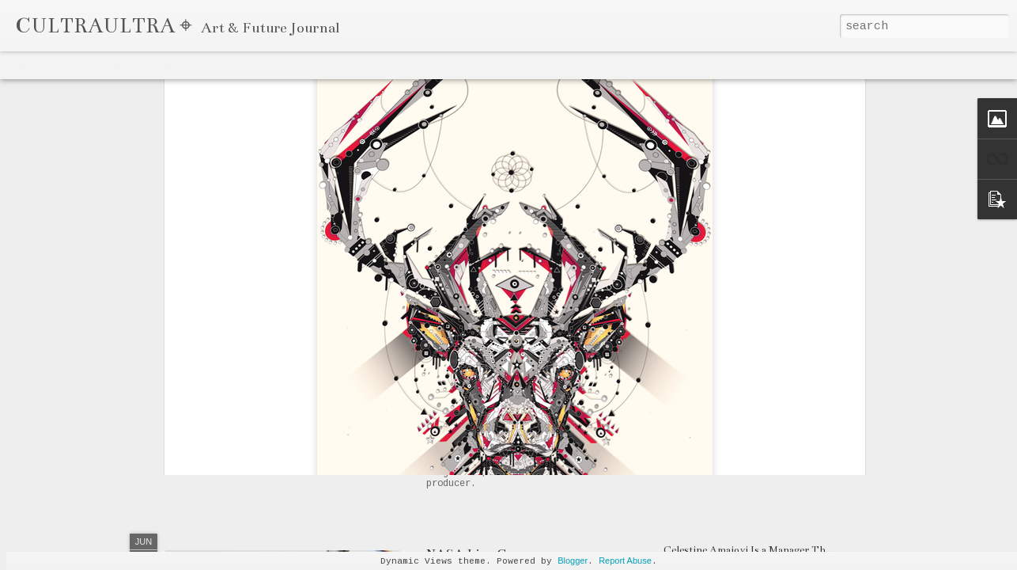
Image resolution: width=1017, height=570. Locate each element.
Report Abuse (625, 560)
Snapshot (269, 65)
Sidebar (218, 65)
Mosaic (173, 65)
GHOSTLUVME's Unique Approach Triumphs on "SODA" (803, 373)
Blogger (573, 560)
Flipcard (72, 65)
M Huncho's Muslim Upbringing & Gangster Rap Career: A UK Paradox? (834, 458)
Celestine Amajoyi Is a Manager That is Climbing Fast (788, 550)
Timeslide (325, 65)
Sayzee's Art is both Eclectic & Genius (753, 401)
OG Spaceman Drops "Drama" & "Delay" (543, 386)
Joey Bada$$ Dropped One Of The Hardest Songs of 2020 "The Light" (825, 430)
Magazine (124, 65)
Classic (25, 65)
